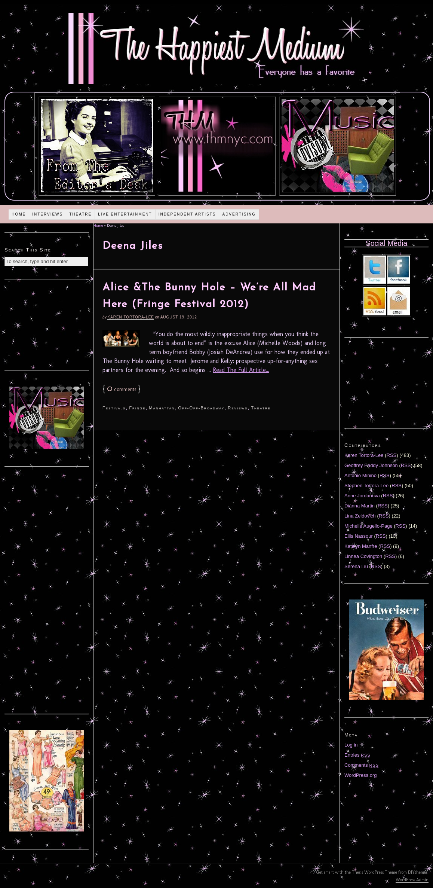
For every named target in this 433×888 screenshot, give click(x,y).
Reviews (238, 408)
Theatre (80, 214)
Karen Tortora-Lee (130, 317)
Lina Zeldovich (360, 516)
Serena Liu (356, 566)
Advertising (239, 214)
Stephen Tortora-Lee (366, 485)
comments (121, 389)
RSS (392, 455)
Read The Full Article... (241, 369)
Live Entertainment (125, 214)
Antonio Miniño (360, 475)
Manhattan (162, 408)
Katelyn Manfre (360, 546)
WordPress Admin (412, 879)
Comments (361, 765)
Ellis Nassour (358, 536)
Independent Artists (187, 214)
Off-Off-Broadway (201, 408)
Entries (357, 755)
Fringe (137, 408)
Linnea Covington (363, 556)
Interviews (47, 214)
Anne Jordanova (362, 495)
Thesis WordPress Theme (374, 872)
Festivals (114, 408)
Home (19, 214)
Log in (350, 745)
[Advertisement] (46, 324)
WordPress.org (360, 775)
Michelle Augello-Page (368, 526)
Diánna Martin (359, 506)
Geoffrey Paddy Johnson (371, 465)
